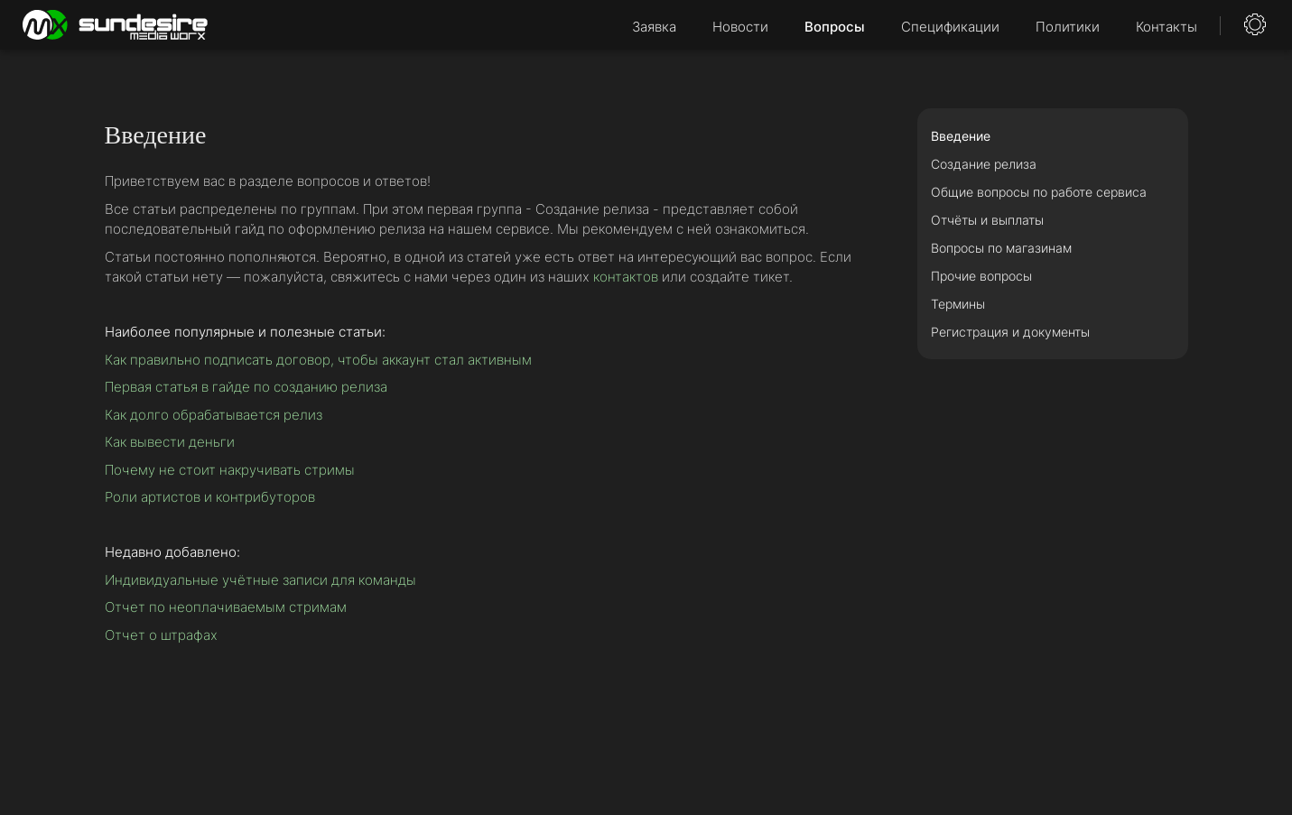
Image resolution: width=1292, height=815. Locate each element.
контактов (625, 276)
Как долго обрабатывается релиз (213, 414)
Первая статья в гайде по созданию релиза (246, 386)
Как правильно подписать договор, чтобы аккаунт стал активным (318, 359)
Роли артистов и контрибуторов (210, 496)
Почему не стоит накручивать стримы (230, 469)
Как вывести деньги (170, 441)
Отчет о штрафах (161, 635)
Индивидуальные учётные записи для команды (260, 579)
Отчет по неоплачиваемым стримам (226, 607)
